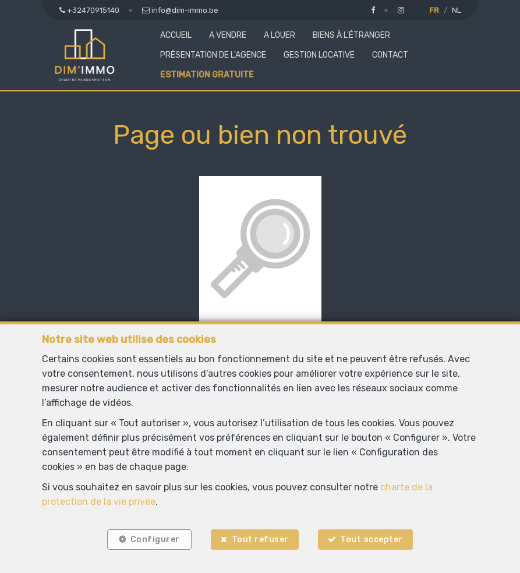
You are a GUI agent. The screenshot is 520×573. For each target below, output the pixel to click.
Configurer (154, 539)
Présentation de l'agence (213, 55)
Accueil (176, 35)
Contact (390, 55)
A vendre (227, 35)
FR (434, 10)
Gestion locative (319, 55)
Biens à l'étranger (351, 35)
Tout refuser (260, 539)
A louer (279, 35)
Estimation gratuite (207, 75)
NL (456, 10)
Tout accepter (372, 539)
